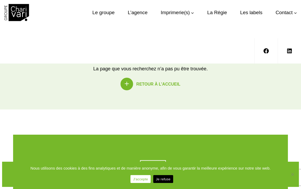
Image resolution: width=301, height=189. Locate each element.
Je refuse (163, 179)
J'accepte (140, 179)
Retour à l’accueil (158, 84)
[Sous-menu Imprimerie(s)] (192, 12)
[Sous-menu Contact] (295, 12)
